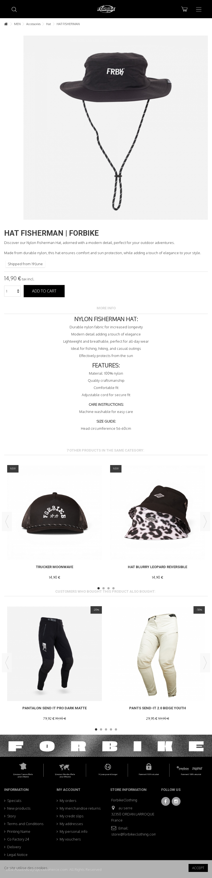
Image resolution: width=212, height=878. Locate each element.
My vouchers (70, 839)
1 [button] (98, 588)
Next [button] (205, 521)
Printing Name (18, 831)
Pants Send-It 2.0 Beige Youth (157, 708)
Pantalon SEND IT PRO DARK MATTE (54, 708)
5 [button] (116, 729)
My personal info (74, 831)
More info (106, 308)
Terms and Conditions (25, 823)
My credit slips (72, 816)
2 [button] (103, 588)
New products (19, 808)
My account (68, 790)
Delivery (14, 847)
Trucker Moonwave (54, 567)
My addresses (71, 823)
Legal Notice (17, 854)
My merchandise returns (80, 808)
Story (11, 816)
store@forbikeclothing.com (134, 834)
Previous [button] (7, 521)
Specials (14, 800)
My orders (68, 800)
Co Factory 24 (18, 839)
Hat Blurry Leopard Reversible (157, 567)
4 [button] (113, 588)
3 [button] (108, 588)
